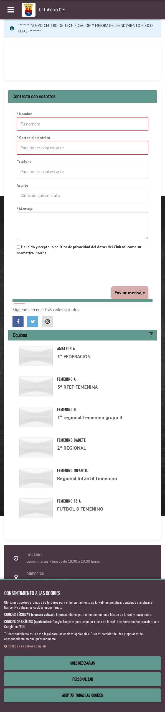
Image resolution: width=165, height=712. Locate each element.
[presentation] (59, 271)
